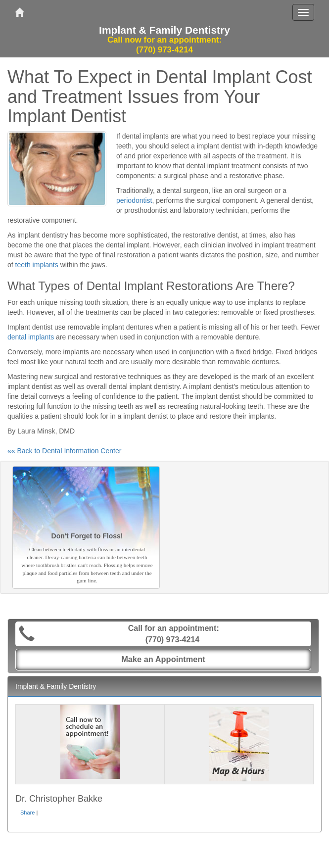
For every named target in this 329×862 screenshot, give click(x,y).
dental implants (30, 337)
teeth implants (36, 265)
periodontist (134, 200)
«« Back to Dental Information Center (64, 451)
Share (27, 812)
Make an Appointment (163, 659)
